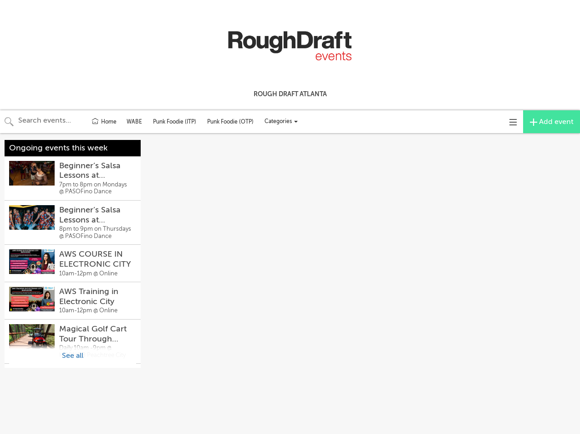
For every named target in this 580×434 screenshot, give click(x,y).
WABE (134, 122)
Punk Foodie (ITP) (174, 122)
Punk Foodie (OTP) (230, 122)
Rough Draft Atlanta (290, 94)
